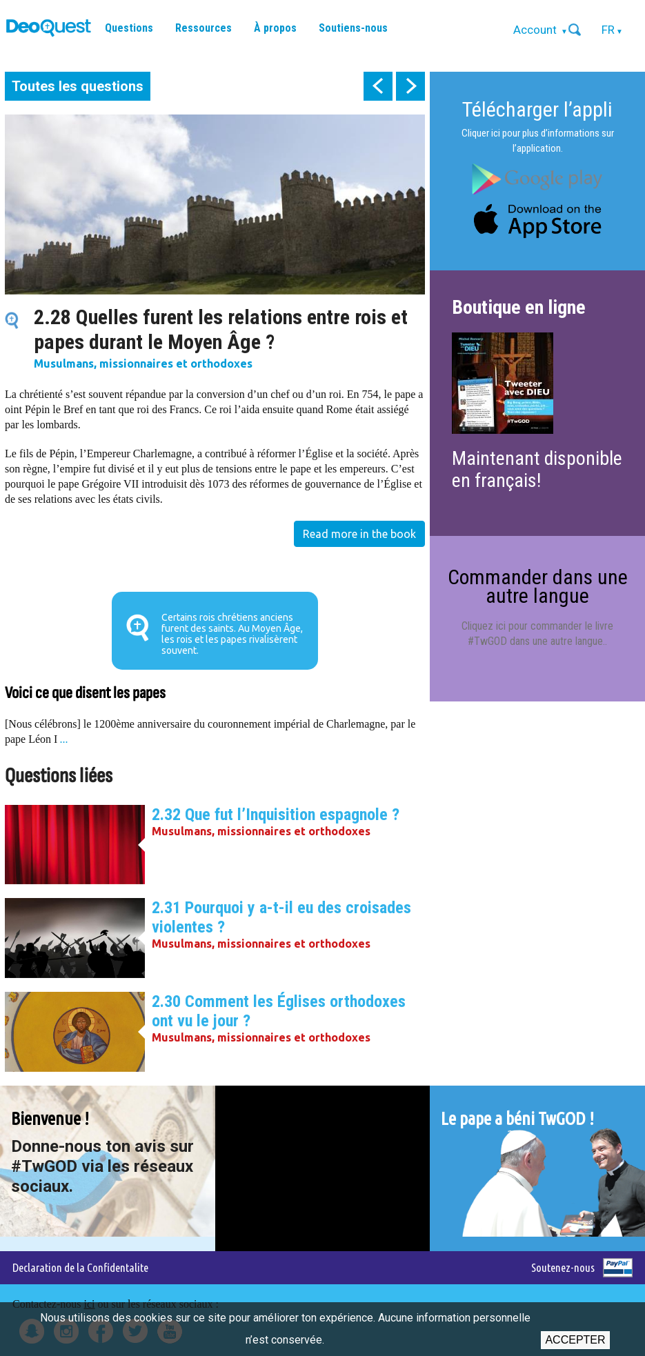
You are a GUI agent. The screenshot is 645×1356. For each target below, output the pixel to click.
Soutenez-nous (563, 1267)
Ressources (203, 27)
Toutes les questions (77, 86)
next (410, 86)
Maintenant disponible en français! (537, 469)
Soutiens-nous (353, 27)
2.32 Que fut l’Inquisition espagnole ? (275, 814)
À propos (275, 27)
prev (378, 86)
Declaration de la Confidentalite (80, 1267)
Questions (129, 27)
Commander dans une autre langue (538, 586)
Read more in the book (359, 534)
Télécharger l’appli (537, 109)
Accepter (575, 1340)
